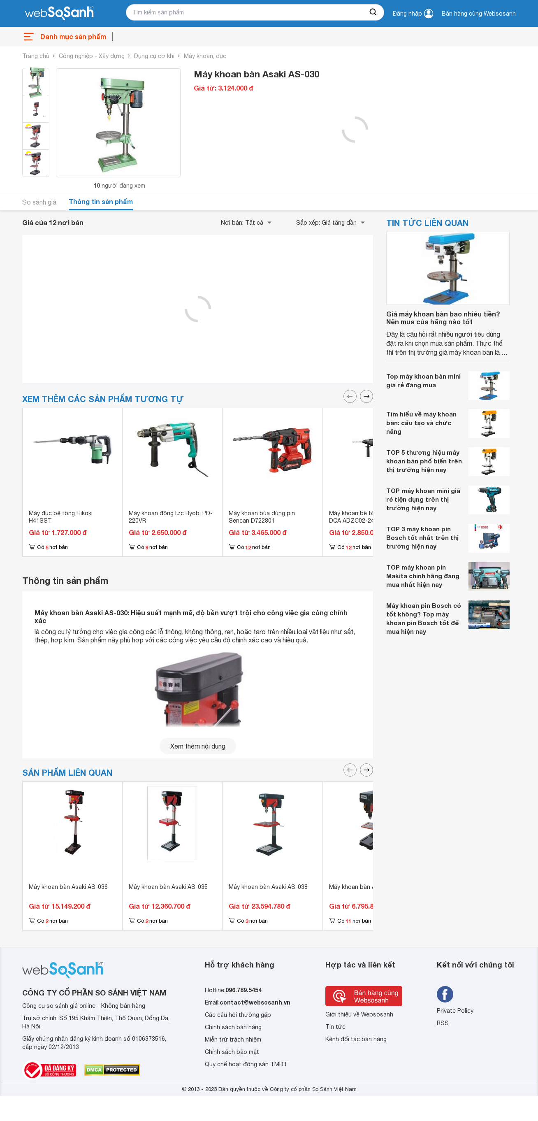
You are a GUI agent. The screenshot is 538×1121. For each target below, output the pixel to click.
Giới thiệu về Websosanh (359, 1014)
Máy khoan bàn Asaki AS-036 (68, 887)
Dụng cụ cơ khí (154, 56)
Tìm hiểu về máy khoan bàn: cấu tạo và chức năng (421, 422)
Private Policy (455, 1010)
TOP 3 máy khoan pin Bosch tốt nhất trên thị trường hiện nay (422, 537)
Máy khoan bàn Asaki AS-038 (268, 887)
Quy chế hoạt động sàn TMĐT (246, 1064)
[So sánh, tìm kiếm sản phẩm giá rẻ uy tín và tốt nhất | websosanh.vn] (59, 13)
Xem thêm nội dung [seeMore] (197, 746)
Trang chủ (35, 56)
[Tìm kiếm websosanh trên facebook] (445, 994)
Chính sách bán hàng (233, 1027)
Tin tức (335, 1026)
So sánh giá (39, 202)
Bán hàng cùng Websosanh (479, 13)
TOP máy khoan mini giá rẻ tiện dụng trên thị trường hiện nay (423, 499)
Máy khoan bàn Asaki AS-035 (168, 887)
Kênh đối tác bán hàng (356, 1039)
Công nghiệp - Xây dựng (92, 56)
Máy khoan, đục (205, 56)
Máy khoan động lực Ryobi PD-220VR (171, 517)
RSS (443, 1023)
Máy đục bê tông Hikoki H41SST (61, 517)
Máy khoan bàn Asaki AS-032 (368, 887)
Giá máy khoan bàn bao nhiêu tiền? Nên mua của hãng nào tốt (443, 318)
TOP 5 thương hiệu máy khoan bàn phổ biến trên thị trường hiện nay (424, 461)
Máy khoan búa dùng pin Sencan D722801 (262, 517)
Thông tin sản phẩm (101, 201)
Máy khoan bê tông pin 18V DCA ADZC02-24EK (366, 517)
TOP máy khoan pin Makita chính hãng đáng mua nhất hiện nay (422, 575)
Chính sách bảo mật (232, 1052)
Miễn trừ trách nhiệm (233, 1039)
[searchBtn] (373, 12)
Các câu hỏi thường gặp (238, 1015)
